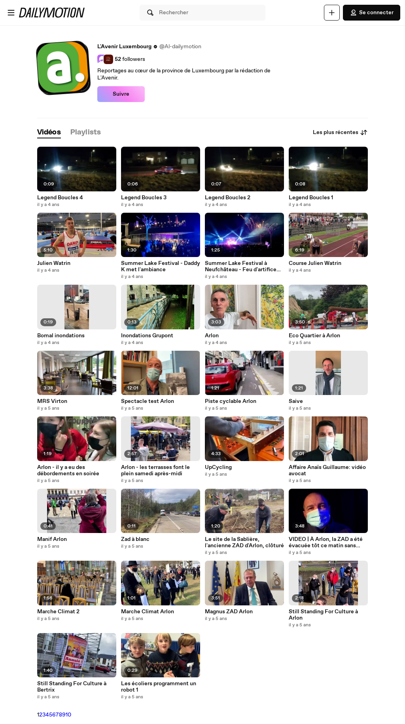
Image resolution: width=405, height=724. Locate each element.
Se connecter (372, 13)
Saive (296, 401)
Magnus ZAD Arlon (229, 612)
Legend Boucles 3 (144, 198)
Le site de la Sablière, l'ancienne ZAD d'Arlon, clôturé (244, 542)
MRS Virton (52, 401)
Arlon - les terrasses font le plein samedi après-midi (155, 470)
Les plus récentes (340, 132)
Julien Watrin (53, 263)
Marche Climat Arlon (147, 612)
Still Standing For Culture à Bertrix (71, 687)
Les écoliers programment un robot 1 (158, 687)
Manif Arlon (52, 539)
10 (68, 714)
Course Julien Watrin (315, 263)
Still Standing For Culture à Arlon (323, 615)
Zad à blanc (135, 539)
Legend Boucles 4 (60, 198)
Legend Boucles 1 (311, 198)
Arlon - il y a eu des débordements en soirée (68, 470)
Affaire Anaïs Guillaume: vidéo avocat (327, 470)
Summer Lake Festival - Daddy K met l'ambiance (160, 266)
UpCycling (218, 467)
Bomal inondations (61, 336)
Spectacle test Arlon (147, 401)
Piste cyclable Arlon (230, 401)
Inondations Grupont (147, 336)
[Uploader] (332, 13)
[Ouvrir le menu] (11, 13)
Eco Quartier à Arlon (314, 336)
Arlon (212, 336)
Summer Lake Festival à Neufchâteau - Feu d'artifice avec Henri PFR (240, 266)
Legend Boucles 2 (227, 198)
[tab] (49, 133)
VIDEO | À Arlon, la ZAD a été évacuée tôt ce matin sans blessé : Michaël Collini (326, 542)
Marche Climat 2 (58, 612)
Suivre (121, 94)
